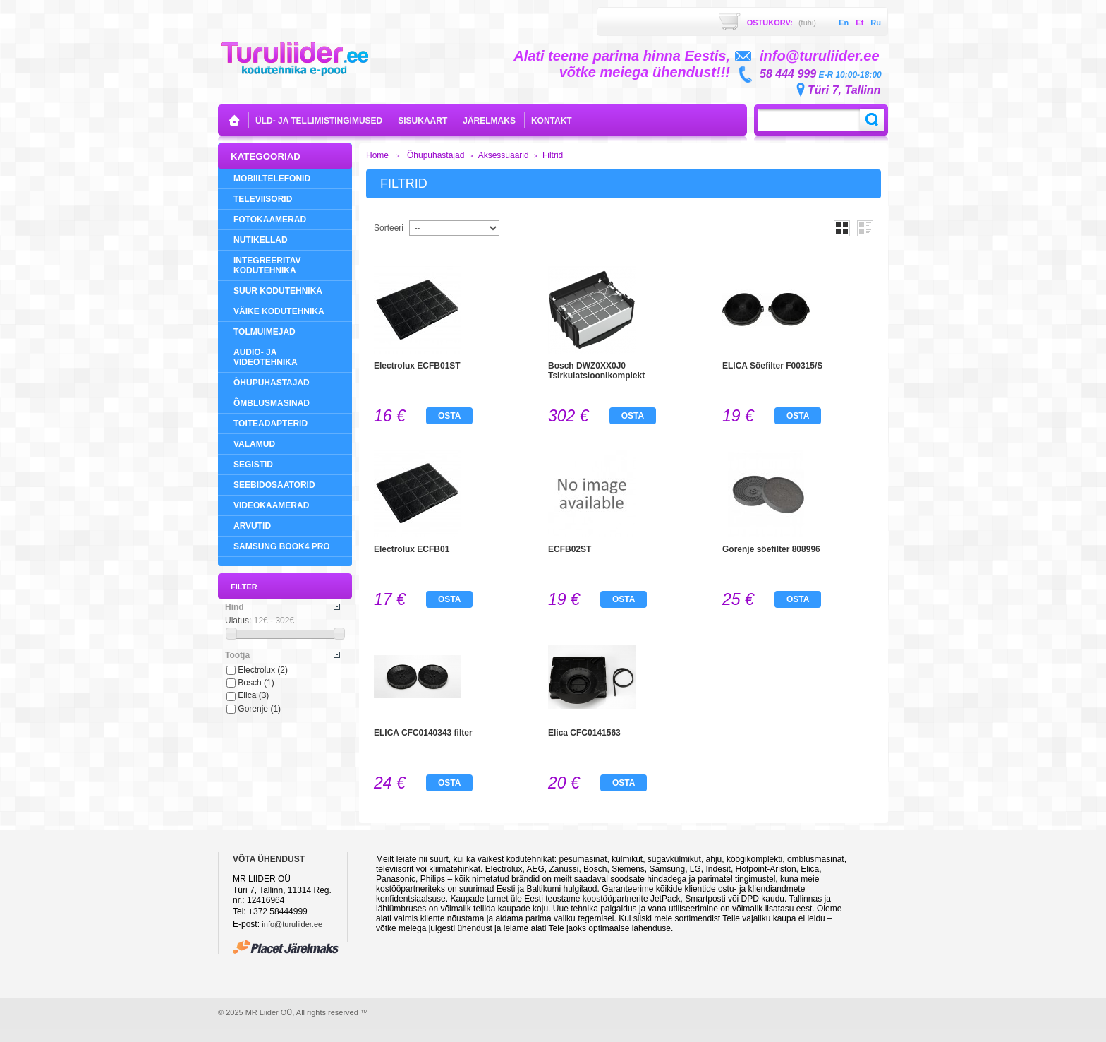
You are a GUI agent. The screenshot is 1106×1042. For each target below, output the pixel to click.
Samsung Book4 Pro (281, 546)
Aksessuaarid (503, 155)
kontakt (551, 121)
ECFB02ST (569, 549)
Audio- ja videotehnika (265, 357)
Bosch (256, 683)
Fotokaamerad (269, 219)
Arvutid (252, 526)
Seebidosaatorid (274, 485)
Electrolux (263, 670)
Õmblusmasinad (271, 403)
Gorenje (259, 709)
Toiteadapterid (270, 424)
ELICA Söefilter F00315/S (772, 366)
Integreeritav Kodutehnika (267, 265)
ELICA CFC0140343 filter (423, 733)
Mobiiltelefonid (271, 179)
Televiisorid (262, 199)
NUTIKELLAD (260, 240)
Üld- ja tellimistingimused (318, 121)
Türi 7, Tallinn (844, 90)
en (844, 22)
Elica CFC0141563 (584, 733)
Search (872, 120)
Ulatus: (238, 620)
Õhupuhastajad (271, 383)
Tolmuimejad (264, 332)
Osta (449, 416)
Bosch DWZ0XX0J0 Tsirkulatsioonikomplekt (596, 371)
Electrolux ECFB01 (411, 549)
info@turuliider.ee (292, 924)
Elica (253, 695)
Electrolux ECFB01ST (417, 366)
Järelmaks (489, 121)
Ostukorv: (781, 22)
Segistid (253, 464)
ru (875, 22)
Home (377, 155)
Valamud (254, 444)
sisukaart (422, 121)
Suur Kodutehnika (277, 291)
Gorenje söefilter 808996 (771, 549)
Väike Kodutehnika (278, 311)
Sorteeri (388, 228)
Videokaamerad (271, 505)
